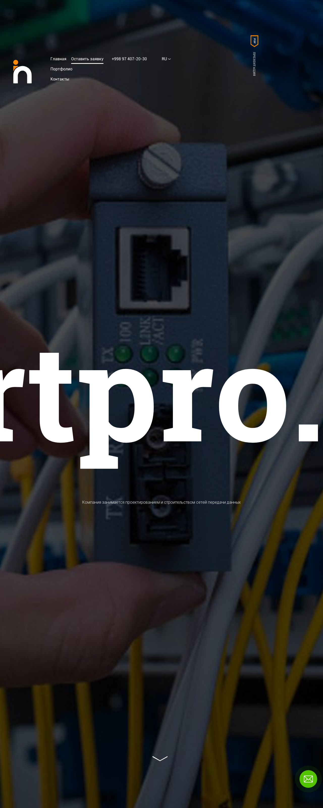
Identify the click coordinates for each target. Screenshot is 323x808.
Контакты (59, 79)
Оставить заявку (87, 59)
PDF (254, 41)
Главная (58, 59)
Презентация (254, 64)
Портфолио (61, 69)
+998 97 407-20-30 (129, 59)
